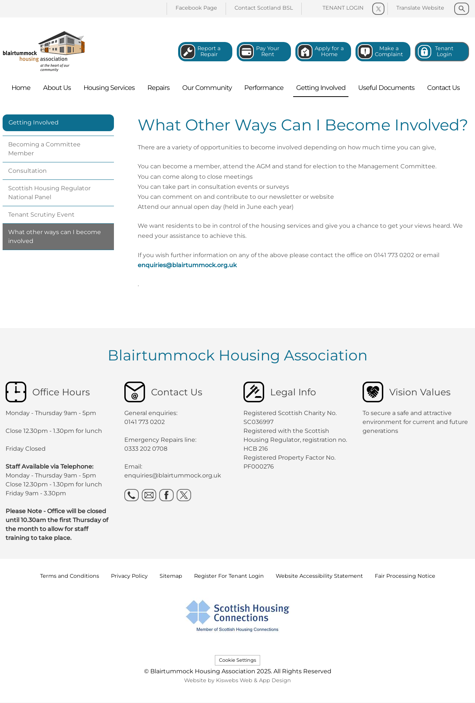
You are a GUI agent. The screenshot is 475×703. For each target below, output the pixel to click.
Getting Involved (34, 122)
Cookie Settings (237, 660)
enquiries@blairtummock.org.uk (187, 265)
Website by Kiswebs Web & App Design (237, 680)
